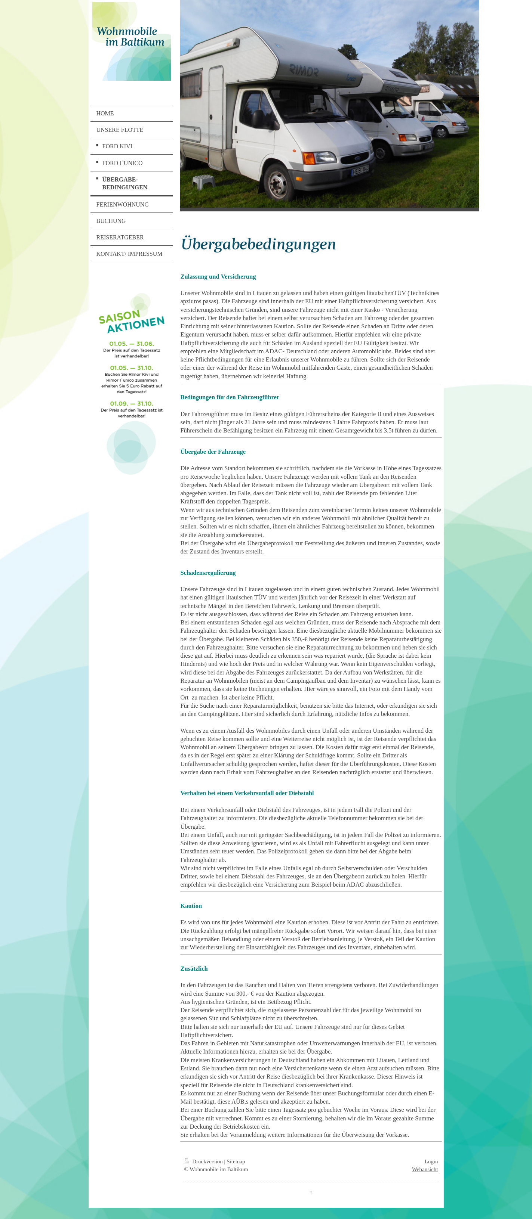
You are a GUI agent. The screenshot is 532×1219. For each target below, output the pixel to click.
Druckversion (204, 1161)
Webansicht (425, 1169)
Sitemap (236, 1161)
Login (431, 1161)
